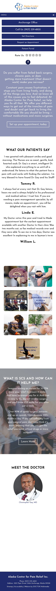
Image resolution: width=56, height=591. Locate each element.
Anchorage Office (28, 22)
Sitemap (10, 587)
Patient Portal (28, 49)
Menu (4, 15)
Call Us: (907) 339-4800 (28, 29)
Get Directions (28, 36)
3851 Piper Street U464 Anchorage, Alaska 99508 (32, 583)
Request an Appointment (28, 42)
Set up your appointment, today (28, 124)
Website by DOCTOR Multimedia (36, 587)
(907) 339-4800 (31, 581)
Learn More (28, 441)
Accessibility (18, 587)
